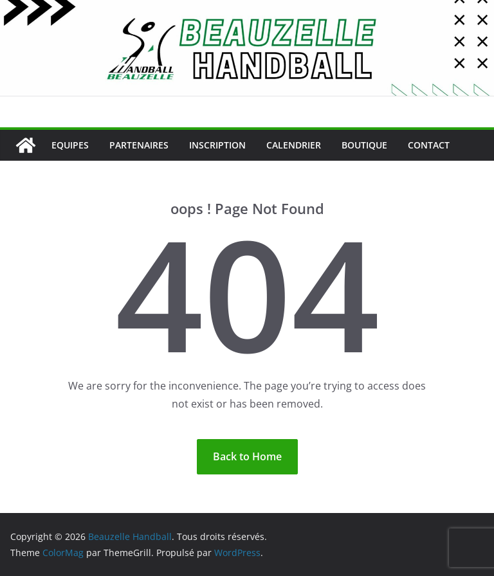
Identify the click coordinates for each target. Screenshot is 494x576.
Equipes (70, 145)
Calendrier (293, 145)
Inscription (217, 145)
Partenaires (139, 145)
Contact (429, 145)
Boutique (364, 145)
